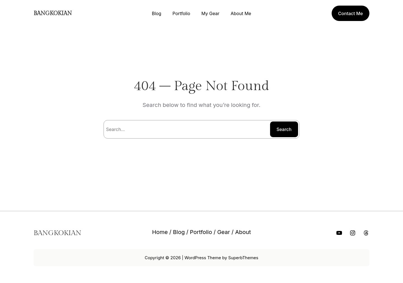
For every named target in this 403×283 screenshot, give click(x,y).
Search (284, 129)
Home (160, 232)
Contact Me (350, 13)
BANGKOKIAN (53, 13)
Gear (223, 232)
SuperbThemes (243, 257)
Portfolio (201, 232)
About (243, 232)
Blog (179, 232)
